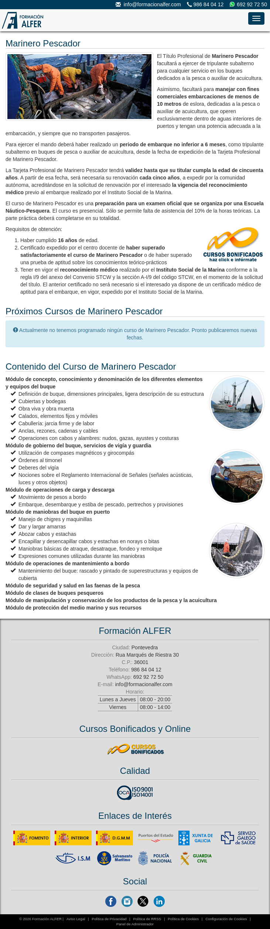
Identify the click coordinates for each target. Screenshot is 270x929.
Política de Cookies (183, 919)
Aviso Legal (75, 919)
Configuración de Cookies (226, 919)
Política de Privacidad (109, 919)
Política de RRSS (147, 919)
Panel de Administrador (135, 924)
